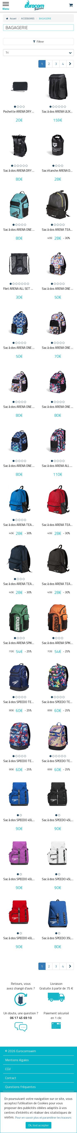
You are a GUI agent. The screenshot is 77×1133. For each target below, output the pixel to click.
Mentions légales (17, 1059)
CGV (8, 1068)
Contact (10, 1077)
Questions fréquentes (20, 1086)
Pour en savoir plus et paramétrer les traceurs (43, 1117)
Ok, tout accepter (38, 1125)
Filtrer (38, 41)
